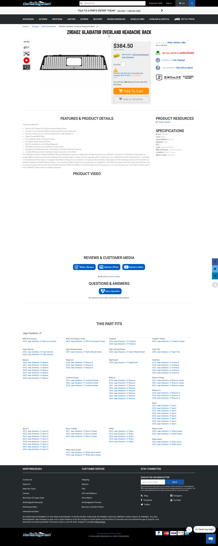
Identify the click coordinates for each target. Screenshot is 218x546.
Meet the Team (29, 489)
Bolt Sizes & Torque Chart (33, 498)
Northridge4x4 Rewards (33, 502)
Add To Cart (131, 91)
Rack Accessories (49, 26)
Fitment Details (164, 122)
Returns (85, 484)
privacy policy (170, 490)
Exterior (26, 26)
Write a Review (173, 42)
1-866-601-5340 (133, 11)
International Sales (31, 511)
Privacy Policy (103, 534)
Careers (26, 493)
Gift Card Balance (89, 493)
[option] (109, 10)
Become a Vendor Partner (93, 507)
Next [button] (162, 10)
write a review (114, 276)
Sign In (169, 3)
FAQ (83, 489)
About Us (26, 484)
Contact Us (27, 480)
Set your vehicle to (178, 53)
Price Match (87, 498)
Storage (35, 26)
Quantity (116, 65)
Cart (187, 3)
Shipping (85, 480)
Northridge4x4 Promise (91, 502)
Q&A (183, 42)
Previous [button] (56, 10)
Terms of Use (115, 534)
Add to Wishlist (131, 99)
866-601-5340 (155, 3)
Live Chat (121, 11)
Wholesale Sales (30, 507)
